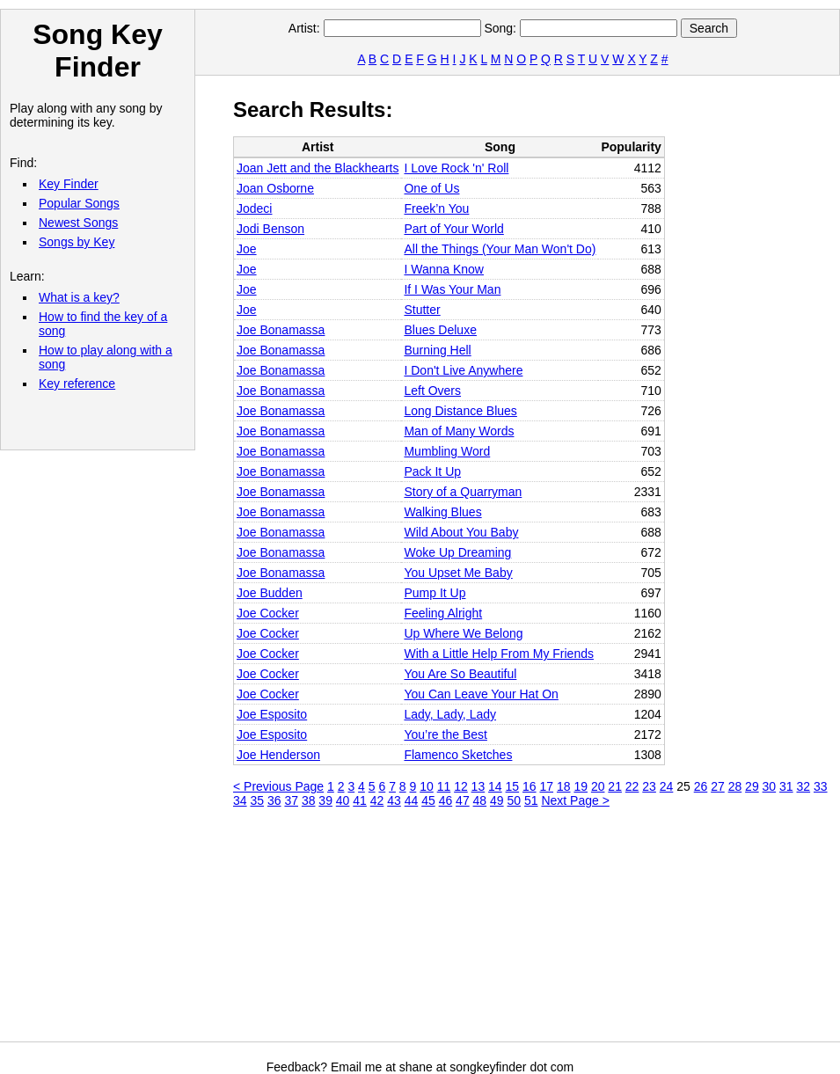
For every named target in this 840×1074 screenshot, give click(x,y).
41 (360, 800)
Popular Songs (79, 203)
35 (257, 800)
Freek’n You (436, 208)
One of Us (431, 188)
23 (649, 786)
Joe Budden (270, 593)
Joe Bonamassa (281, 330)
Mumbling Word (447, 451)
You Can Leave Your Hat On (481, 694)
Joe (247, 249)
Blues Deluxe (440, 330)
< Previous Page (278, 786)
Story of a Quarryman (463, 492)
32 (804, 786)
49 (497, 800)
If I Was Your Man (452, 289)
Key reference (77, 383)
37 (291, 800)
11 (444, 786)
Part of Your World (453, 229)
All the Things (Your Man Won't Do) (499, 249)
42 (377, 800)
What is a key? (79, 297)
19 (580, 786)
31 (786, 786)
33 (821, 786)
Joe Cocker (268, 613)
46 (446, 800)
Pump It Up (434, 593)
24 (667, 786)
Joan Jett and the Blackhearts (317, 168)
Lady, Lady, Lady (450, 714)
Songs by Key (76, 242)
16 (529, 786)
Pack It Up (432, 471)
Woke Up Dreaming (457, 552)
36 (274, 800)
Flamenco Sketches (458, 755)
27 (718, 786)
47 (463, 800)
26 (701, 786)
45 (428, 800)
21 (615, 786)
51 (531, 800)
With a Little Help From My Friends (499, 654)
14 (495, 786)
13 (478, 786)
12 (461, 786)
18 (564, 786)
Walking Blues (442, 512)
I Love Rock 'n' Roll (456, 168)
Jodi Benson (270, 229)
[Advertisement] (347, 931)
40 (343, 800)
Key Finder (69, 184)
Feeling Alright (443, 613)
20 (598, 786)
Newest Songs (78, 223)
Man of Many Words (459, 431)
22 (632, 786)
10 (427, 786)
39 (325, 800)
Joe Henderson (278, 755)
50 (515, 800)
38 (309, 800)
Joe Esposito (272, 714)
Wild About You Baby (461, 532)
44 (412, 800)
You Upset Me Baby (458, 573)
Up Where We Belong (463, 633)
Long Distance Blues (460, 411)
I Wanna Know (444, 269)
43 (394, 800)
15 (513, 786)
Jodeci (254, 208)
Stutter (422, 310)
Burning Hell (437, 350)
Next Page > (575, 800)
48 (480, 800)
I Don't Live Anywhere (463, 370)
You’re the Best (445, 734)
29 (752, 786)
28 (735, 786)
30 (770, 786)
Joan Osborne (275, 188)
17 (546, 786)
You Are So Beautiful (460, 674)
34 (240, 800)
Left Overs (432, 391)
